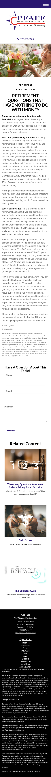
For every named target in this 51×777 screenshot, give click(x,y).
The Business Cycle (25, 590)
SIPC (8, 708)
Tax (25, 653)
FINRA (4, 708)
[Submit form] (11, 430)
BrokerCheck (6, 671)
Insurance (25, 651)
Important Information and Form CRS (14, 771)
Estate (25, 648)
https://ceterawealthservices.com (12, 749)
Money (25, 656)
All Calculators (25, 667)
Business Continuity (33, 771)
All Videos (25, 664)
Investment (25, 645)
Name (9, 375)
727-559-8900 (25, 39)
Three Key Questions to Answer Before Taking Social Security (25, 486)
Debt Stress (25, 540)
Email (9, 391)
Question (8, 407)
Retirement (25, 643)
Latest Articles (25, 661)
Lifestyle (25, 659)
